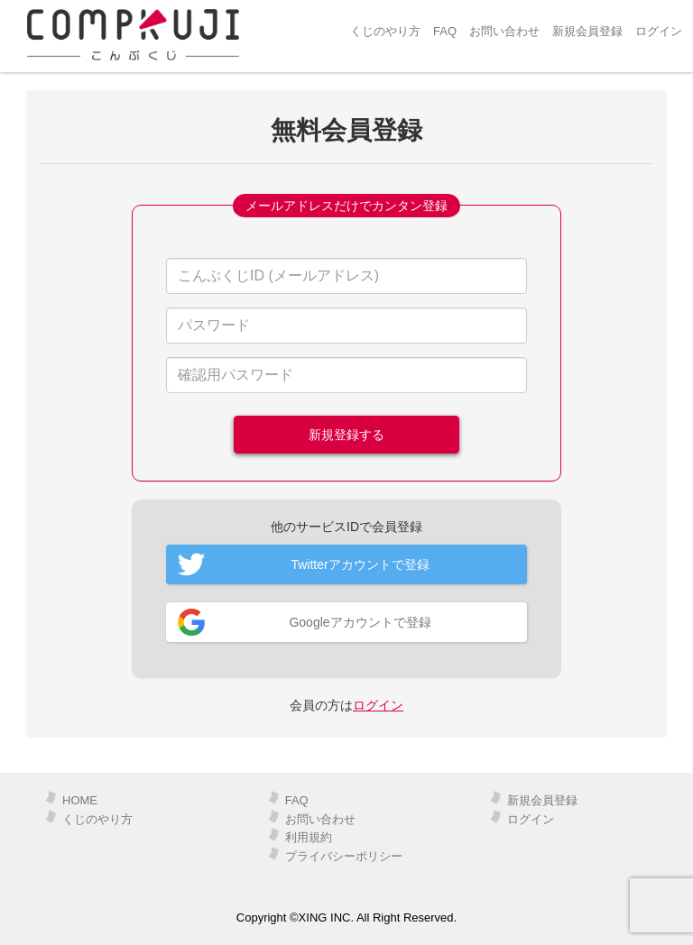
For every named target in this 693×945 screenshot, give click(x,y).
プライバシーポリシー (343, 856)
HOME (79, 800)
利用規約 (308, 837)
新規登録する (346, 434)
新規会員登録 (587, 31)
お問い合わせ (504, 31)
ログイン (658, 31)
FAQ (445, 31)
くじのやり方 (385, 31)
